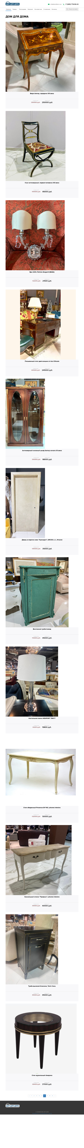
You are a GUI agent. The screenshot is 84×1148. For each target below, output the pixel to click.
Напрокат (30, 9)
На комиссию (38, 9)
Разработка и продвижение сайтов (42, 1147)
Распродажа (22, 9)
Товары (14, 9)
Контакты (54, 9)
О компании (46, 9)
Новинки (8, 9)
